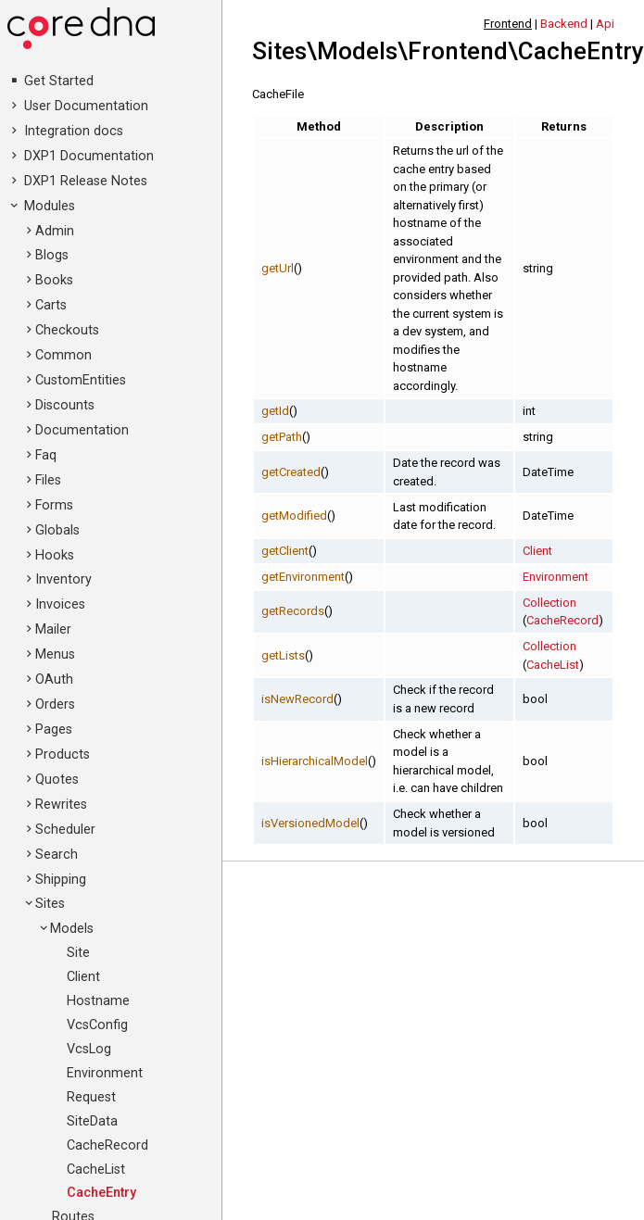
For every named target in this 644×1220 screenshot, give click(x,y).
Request (91, 1097)
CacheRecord (107, 1145)
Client (83, 977)
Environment (105, 1073)
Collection (549, 603)
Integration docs (73, 131)
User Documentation (86, 106)
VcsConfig (97, 1025)
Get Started (59, 81)
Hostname (98, 1001)
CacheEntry (101, 1193)
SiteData (92, 1121)
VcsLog (89, 1049)
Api (605, 24)
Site (78, 953)
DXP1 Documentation (89, 156)
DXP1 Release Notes (85, 181)
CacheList (96, 1169)
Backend (563, 24)
